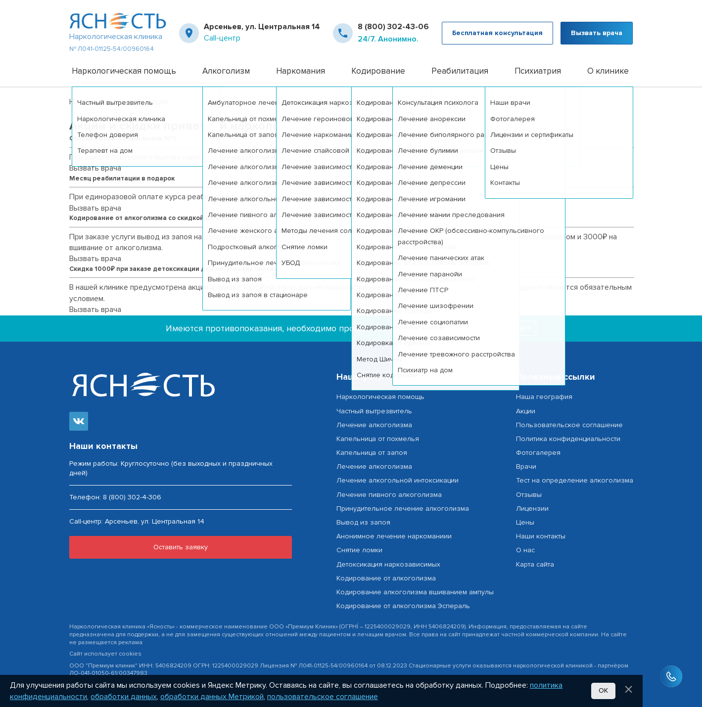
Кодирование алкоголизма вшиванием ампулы (415, 592)
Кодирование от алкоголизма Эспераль (403, 606)
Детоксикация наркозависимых (388, 564)
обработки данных (124, 697)
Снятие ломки (359, 550)
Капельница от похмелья (377, 439)
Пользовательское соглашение (569, 425)
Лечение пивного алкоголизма (389, 494)
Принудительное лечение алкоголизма (402, 508)
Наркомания (300, 71)
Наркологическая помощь (124, 71)
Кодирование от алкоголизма (386, 578)
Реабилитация (459, 71)
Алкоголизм (226, 71)
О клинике (608, 71)
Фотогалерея (538, 452)
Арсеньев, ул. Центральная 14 (262, 26)
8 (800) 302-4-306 (132, 497)
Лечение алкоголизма (374, 425)
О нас (525, 550)
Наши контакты (540, 536)
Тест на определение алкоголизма (574, 480)
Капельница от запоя (371, 452)
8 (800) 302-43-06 (393, 27)
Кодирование (378, 71)
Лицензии (532, 508)
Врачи (526, 466)
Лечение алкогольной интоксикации (397, 480)
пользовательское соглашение (322, 697)
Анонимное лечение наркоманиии (394, 536)
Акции (525, 411)
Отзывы (529, 494)
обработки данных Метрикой (212, 697)
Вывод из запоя (363, 522)
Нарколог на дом (99, 102)
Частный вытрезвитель (374, 411)
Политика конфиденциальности (568, 439)
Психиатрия (538, 71)
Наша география (544, 397)
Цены (525, 522)
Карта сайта (535, 564)
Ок (603, 690)
